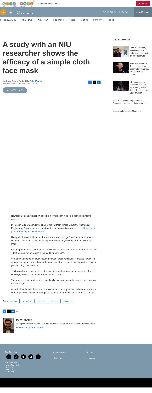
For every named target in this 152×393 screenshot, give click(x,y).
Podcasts (58, 25)
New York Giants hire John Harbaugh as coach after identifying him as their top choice (139, 74)
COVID (41, 307)
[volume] (11, 18)
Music (72, 25)
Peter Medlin (36, 86)
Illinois (54, 307)
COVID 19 (27, 307)
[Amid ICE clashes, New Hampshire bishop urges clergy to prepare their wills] (121, 57)
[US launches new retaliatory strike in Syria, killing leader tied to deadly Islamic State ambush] (121, 91)
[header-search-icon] (133, 6)
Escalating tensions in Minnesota (127, 116)
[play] (3, 17)
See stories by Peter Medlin (30, 333)
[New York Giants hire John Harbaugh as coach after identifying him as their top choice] (121, 73)
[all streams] (143, 18)
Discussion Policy (59, 358)
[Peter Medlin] (8, 331)
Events (84, 25)
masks (14, 307)
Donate (145, 6)
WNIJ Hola (43, 25)
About (111, 25)
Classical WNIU (8, 25)
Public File (89, 358)
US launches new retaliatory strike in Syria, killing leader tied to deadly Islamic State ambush (139, 93)
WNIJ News (27, 25)
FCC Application (91, 364)
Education (67, 307)
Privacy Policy (58, 364)
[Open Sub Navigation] (18, 25)
